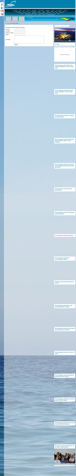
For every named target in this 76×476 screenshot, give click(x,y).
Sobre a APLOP (28, 13)
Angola (20, 10)
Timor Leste (66, 10)
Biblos (56, 11)
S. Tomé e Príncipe (59, 10)
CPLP (35, 14)
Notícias (39, 11)
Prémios (29, 12)
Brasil (24, 10)
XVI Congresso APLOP (29, 14)
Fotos (55, 13)
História (64, 11)
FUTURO (44, 14)
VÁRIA (23, 11)
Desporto (39, 12)
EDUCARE (34, 12)
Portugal (52, 10)
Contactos (22, 13)
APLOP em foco (15, 10)
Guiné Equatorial (41, 10)
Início (6, 23)
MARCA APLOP (34, 13)
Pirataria (39, 14)
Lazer (51, 13)
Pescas (43, 11)
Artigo (8, 23)
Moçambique (48, 10)
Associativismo (41, 13)
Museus (59, 11)
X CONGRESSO (33, 11)
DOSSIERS (61, 12)
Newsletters (49, 12)
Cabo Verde (29, 10)
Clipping (47, 11)
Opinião (52, 11)
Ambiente (47, 13)
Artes (54, 12)
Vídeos (58, 13)
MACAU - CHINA (17, 11)
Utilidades (44, 12)
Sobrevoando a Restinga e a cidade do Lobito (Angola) (64, 47)
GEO (57, 12)
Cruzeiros (24, 12)
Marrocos (27, 11)
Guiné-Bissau (34, 10)
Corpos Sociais (19, 12)
